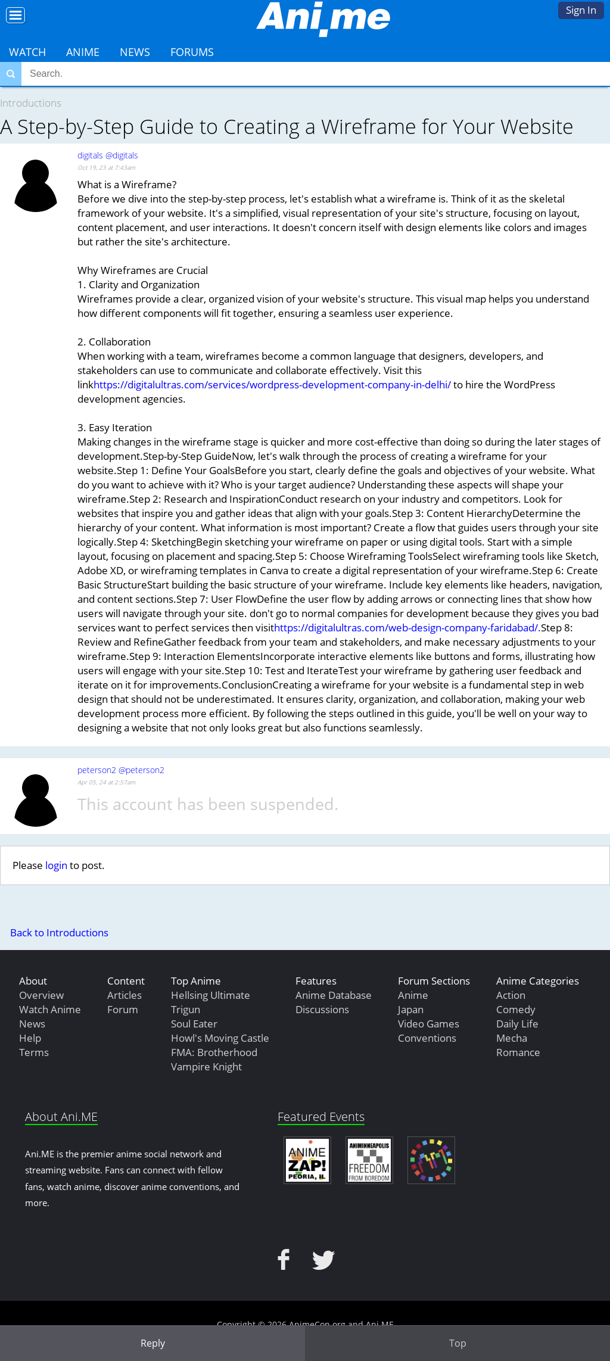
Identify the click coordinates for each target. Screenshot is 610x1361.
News (135, 52)
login (56, 865)
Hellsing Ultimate (210, 995)
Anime (82, 52)
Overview (41, 995)
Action (510, 995)
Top (457, 1343)
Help (30, 1038)
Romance (518, 1052)
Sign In (581, 10)
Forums (192, 52)
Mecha (511, 1038)
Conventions (427, 1038)
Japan (411, 1009)
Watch (27, 52)
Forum (122, 1009)
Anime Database (333, 995)
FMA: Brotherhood (214, 1052)
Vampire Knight (206, 1066)
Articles (124, 995)
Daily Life (517, 1023)
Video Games (428, 1023)
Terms (34, 1052)
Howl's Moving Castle (220, 1038)
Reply (153, 1343)
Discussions (322, 1009)
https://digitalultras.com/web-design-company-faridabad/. (407, 627)
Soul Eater (194, 1023)
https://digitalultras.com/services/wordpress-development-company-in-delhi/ (272, 384)
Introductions (30, 103)
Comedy (516, 1009)
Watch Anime (50, 1009)
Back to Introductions (59, 932)
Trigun (185, 1009)
